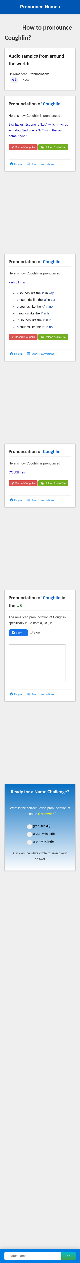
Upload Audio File (53, 147)
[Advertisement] (37, 214)
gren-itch (44, 826)
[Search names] (32, 1256)
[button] (16, 164)
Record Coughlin (23, 147)
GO (68, 1256)
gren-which (46, 841)
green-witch (46, 833)
